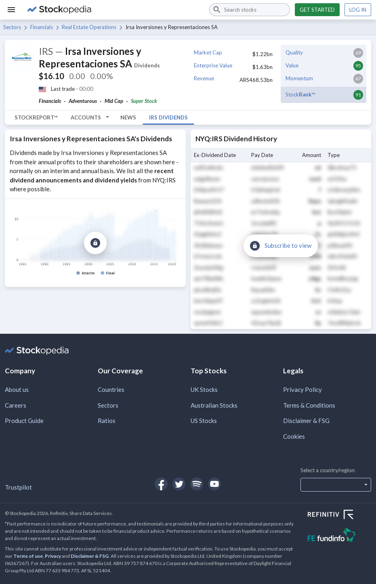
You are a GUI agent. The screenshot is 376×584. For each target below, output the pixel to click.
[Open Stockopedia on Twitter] (178, 483)
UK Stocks (204, 389)
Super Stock (144, 101)
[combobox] (249, 9)
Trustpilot (18, 487)
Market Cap (208, 52)
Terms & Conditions (309, 405)
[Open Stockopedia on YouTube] (214, 483)
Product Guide (24, 420)
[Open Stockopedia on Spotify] (196, 483)
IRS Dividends (168, 117)
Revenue (204, 78)
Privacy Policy (302, 389)
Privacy (53, 556)
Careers (15, 405)
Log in (357, 9)
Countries (111, 389)
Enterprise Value (213, 65)
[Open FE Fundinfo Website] (339, 535)
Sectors (12, 27)
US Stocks (204, 420)
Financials (41, 27)
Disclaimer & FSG (306, 420)
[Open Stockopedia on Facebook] (161, 483)
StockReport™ (36, 117)
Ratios (107, 420)
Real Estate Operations (89, 27)
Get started (317, 9)
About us (17, 389)
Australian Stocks (214, 405)
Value (292, 65)
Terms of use (28, 556)
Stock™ (300, 94)
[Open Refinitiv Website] (339, 515)
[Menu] (11, 9)
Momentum (299, 78)
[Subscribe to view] (95, 243)
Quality (294, 52)
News (128, 117)
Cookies (294, 436)
